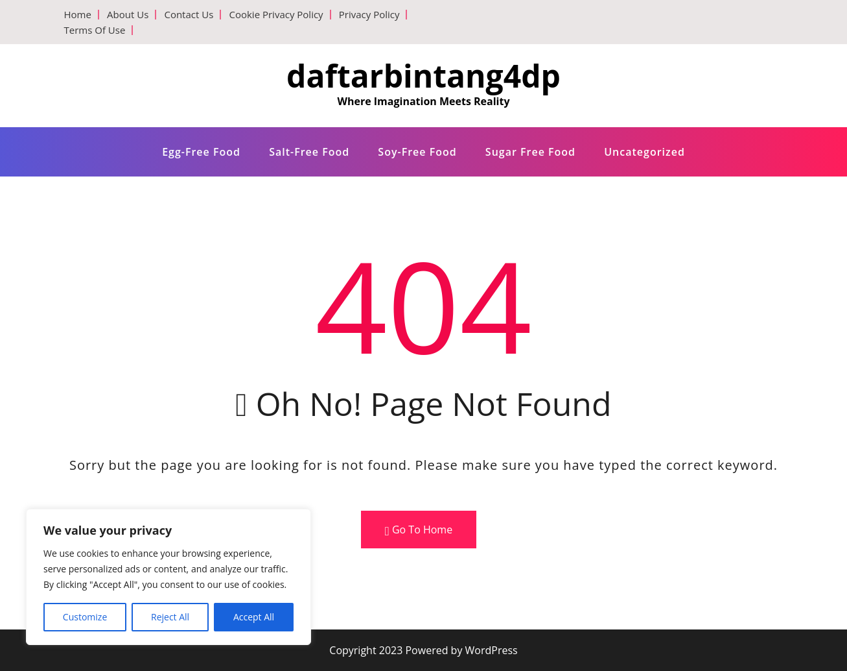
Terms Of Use (95, 29)
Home (77, 14)
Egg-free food (201, 152)
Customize (85, 617)
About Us (127, 14)
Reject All (170, 617)
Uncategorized (644, 152)
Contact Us (188, 14)
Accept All (253, 617)
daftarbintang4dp (423, 76)
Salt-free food (309, 152)
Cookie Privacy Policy (276, 14)
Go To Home (418, 529)
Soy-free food (417, 152)
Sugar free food (530, 152)
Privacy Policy (369, 14)
